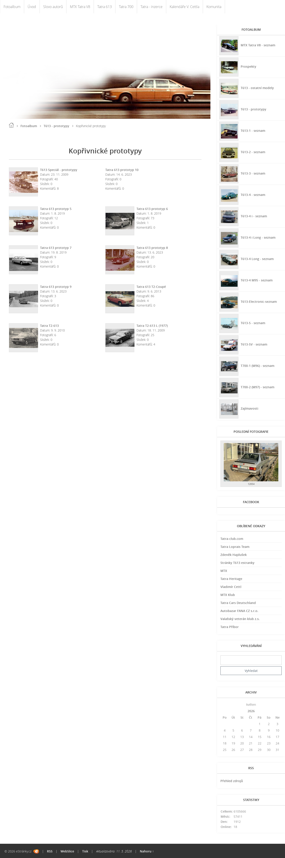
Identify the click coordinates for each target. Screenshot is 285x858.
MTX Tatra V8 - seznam (258, 45)
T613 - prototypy (56, 126)
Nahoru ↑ (147, 851)
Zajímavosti (249, 408)
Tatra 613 (104, 6)
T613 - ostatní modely (257, 88)
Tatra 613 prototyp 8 (152, 248)
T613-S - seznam (253, 323)
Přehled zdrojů (231, 781)
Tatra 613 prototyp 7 (55, 248)
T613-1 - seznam (253, 130)
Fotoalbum (12, 6)
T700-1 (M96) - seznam (257, 366)
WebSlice (67, 851)
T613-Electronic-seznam (259, 301)
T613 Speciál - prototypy (58, 170)
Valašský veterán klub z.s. (240, 619)
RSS (50, 851)
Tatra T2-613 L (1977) (152, 325)
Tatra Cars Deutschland (238, 603)
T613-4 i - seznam (254, 216)
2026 (251, 711)
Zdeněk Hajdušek (233, 555)
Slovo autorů (53, 6)
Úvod (32, 6)
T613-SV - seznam (254, 344)
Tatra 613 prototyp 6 (152, 209)
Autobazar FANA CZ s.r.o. (239, 611)
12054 (251, 484)
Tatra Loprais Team (234, 547)
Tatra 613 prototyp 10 (121, 170)
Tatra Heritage (231, 579)
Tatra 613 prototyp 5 (55, 209)
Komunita (213, 6)
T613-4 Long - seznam (257, 259)
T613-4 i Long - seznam (258, 237)
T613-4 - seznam (253, 195)
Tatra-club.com (231, 539)
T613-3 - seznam (253, 173)
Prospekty (248, 66)
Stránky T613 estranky (237, 563)
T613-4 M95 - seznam (257, 280)
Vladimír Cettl (230, 587)
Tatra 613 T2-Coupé (151, 287)
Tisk (85, 851)
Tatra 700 (126, 6)
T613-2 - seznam (253, 152)
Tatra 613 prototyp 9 (55, 287)
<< (224, 704)
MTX (223, 571)
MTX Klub (227, 595)
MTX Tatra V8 (80, 6)
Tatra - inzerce (151, 6)
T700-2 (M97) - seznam (257, 387)
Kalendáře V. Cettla (184, 6)
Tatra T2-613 (49, 325)
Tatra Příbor (229, 627)
